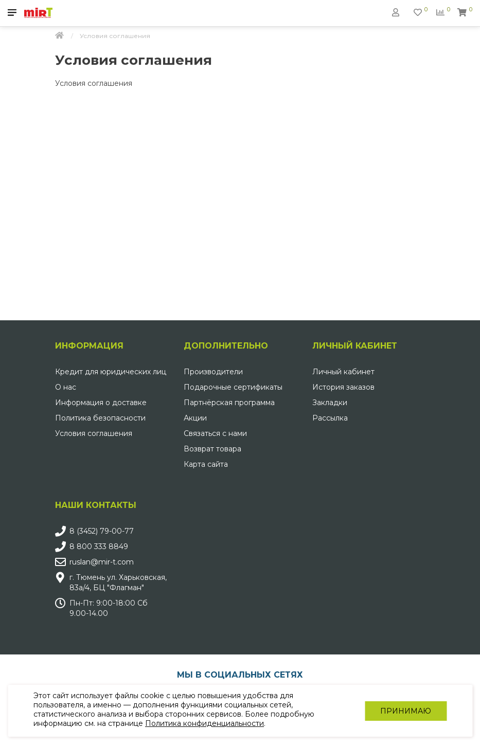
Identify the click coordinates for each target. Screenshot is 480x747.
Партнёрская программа (229, 402)
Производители (213, 371)
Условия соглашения (93, 433)
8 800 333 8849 (98, 546)
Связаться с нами (215, 433)
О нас (65, 387)
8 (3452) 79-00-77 (101, 531)
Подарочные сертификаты (233, 387)
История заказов (343, 387)
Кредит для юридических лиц (110, 371)
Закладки (329, 402)
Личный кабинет (343, 371)
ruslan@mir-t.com (101, 562)
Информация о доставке (101, 402)
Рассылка (330, 418)
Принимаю (405, 711)
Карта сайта (206, 464)
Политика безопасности (100, 418)
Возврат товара (212, 448)
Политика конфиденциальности (204, 723)
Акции (195, 418)
